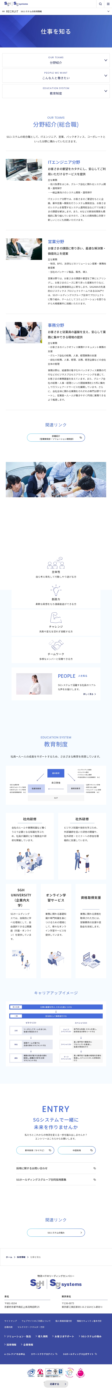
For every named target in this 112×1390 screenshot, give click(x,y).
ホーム (9, 1257)
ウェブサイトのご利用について (36, 1320)
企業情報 (28, 1344)
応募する (54, 1384)
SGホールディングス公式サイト (78, 1354)
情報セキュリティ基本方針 (89, 1320)
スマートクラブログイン (42, 1354)
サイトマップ (10, 1320)
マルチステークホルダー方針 (31, 1327)
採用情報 (21, 1257)
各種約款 (8, 1327)
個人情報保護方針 (63, 1320)
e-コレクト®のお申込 (14, 1354)
